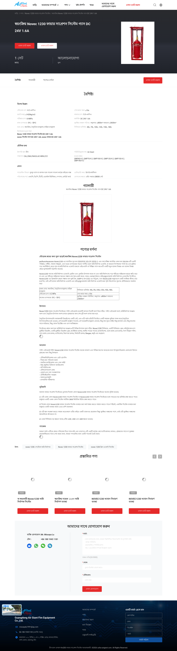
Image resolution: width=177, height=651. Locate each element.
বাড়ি (16, 13)
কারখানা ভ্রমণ (88, 620)
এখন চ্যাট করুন (24, 45)
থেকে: (85, 562)
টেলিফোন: (87, 575)
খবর (84, 630)
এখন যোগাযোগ (92, 589)
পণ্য (21, 13)
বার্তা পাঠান (143, 640)
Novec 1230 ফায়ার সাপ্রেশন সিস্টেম (37, 13)
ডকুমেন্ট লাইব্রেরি (89, 635)
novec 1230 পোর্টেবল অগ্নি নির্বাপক (37, 447)
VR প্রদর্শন (80, 5)
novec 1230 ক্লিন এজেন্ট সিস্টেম (102, 447)
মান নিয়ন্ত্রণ (86, 625)
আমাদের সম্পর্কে (89, 609)
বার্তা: (85, 534)
